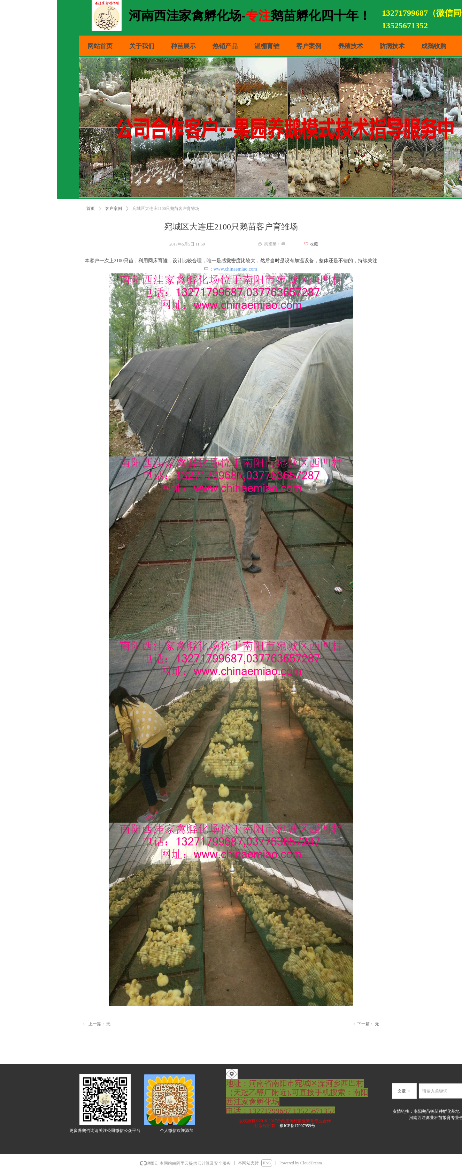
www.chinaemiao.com (235, 269)
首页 (90, 208)
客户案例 (113, 208)
